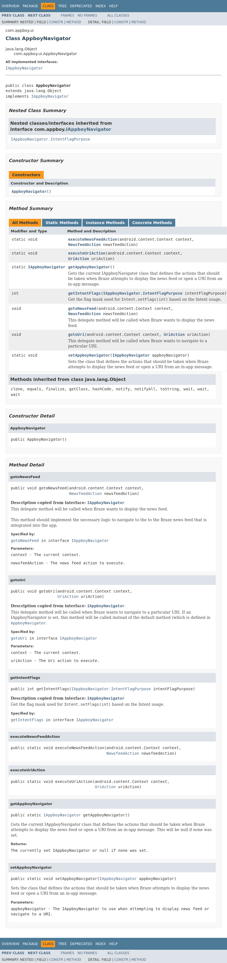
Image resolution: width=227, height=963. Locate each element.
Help (113, 6)
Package (30, 6)
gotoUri (76, 334)
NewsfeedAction (84, 244)
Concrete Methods (152, 222)
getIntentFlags (84, 293)
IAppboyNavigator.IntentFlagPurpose (50, 139)
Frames (67, 15)
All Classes (118, 15)
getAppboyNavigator (89, 267)
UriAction (78, 258)
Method (73, 22)
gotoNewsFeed (82, 308)
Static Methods (61, 222)
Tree (62, 6)
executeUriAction (86, 253)
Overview (10, 6)
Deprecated (81, 6)
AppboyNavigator (29, 191)
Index (101, 6)
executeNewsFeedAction (92, 239)
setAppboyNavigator (89, 355)
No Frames (87, 15)
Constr (56, 22)
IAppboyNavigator (24, 68)
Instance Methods (105, 222)
